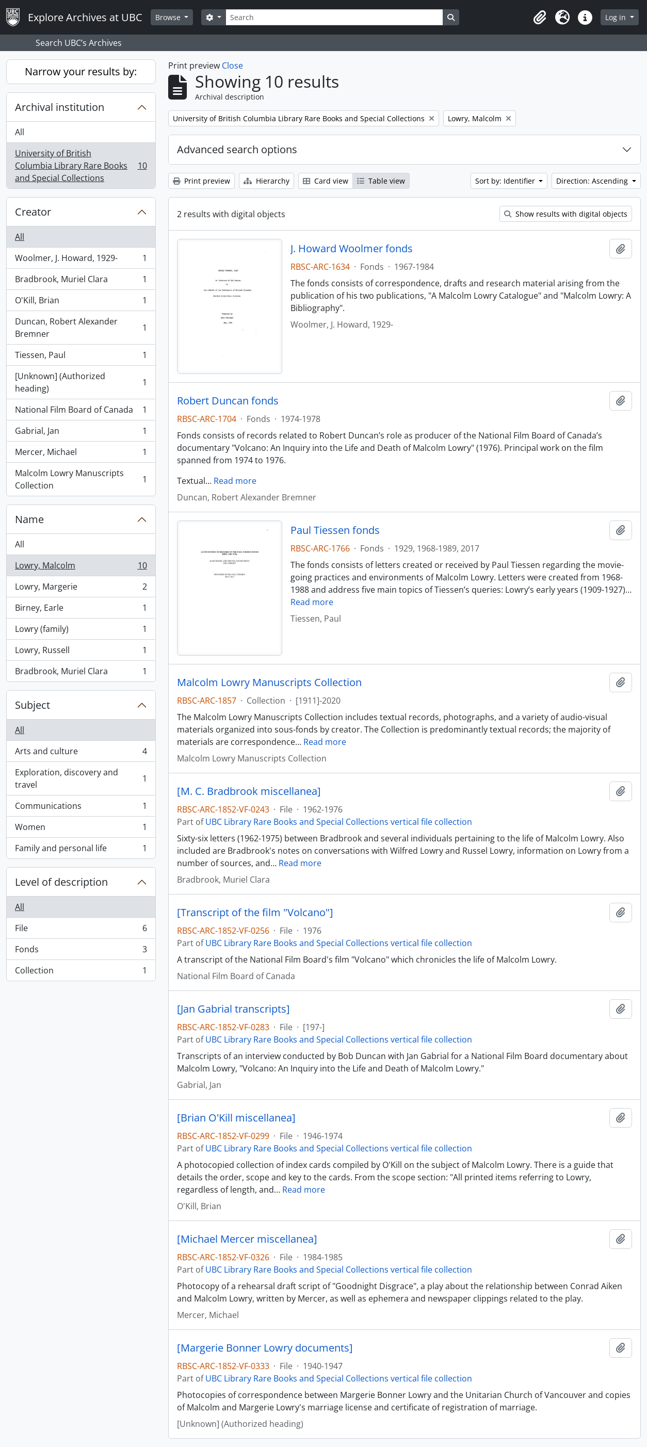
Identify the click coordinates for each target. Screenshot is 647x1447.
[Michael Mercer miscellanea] (247, 1239)
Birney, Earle (80, 610)
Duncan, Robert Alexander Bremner (80, 327)
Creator (33, 212)
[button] (539, 17)
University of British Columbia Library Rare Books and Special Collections (80, 166)
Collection (80, 972)
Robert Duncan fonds (228, 401)
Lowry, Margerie (80, 588)
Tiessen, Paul (80, 357)
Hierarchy (266, 181)
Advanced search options (237, 149)
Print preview (201, 181)
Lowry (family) (80, 631)
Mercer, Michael (80, 454)
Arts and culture (80, 753)
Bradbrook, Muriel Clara (80, 281)
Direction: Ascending (593, 181)
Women (80, 829)
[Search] (334, 17)
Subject (32, 705)
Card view (325, 181)
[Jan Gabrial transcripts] (233, 1009)
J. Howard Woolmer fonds (351, 248)
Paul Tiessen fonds (335, 530)
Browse (169, 17)
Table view (381, 181)
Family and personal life (80, 850)
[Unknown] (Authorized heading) (80, 382)
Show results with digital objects (565, 214)
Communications (80, 808)
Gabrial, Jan (80, 433)
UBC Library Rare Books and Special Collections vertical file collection (338, 821)
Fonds (80, 951)
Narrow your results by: (81, 71)
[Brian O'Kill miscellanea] (236, 1118)
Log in (616, 17)
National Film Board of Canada (80, 411)
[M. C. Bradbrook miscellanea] (249, 791)
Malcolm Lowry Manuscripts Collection (80, 479)
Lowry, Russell (80, 652)
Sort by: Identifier (506, 181)
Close (232, 65)
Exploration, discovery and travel (80, 778)
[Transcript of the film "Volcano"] (255, 912)
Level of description (61, 882)
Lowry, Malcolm (80, 567)
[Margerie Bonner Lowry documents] (265, 1348)
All (19, 132)
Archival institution (59, 107)
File (80, 930)
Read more (235, 480)
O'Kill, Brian (80, 302)
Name (29, 519)
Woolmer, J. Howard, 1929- (80, 260)
